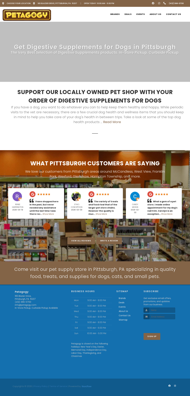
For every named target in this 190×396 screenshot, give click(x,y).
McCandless (123, 171)
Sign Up (151, 336)
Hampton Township (106, 176)
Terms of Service (58, 386)
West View (142, 171)
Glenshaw (81, 176)
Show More (48, 214)
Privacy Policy (41, 386)
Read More (112, 122)
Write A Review (109, 240)
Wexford (64, 176)
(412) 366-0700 (23, 301)
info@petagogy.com (25, 304)
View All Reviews (81, 240)
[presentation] (159, 325)
